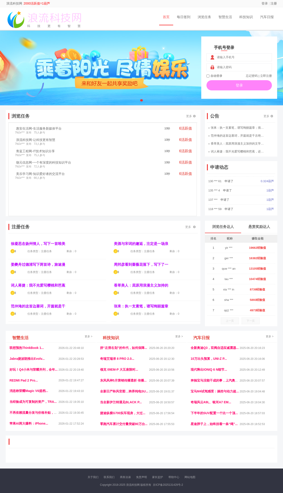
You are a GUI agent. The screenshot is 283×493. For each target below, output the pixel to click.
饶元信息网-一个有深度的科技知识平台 (43, 162)
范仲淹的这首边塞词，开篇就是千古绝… (236, 135)
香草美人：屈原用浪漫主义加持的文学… (236, 143)
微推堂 (215, 459)
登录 (264, 3)
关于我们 (93, 477)
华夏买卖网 (193, 459)
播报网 (192, 455)
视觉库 (135, 455)
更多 (191, 116)
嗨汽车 (173, 455)
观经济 (202, 455)
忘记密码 (252, 75)
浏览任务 (204, 17)
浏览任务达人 (223, 227)
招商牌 (83, 459)
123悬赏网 (258, 455)
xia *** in (228, 289)
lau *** (229, 279)
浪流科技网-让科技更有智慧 (35, 140)
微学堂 (93, 459)
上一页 (230, 320)
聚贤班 (151, 459)
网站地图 (190, 477)
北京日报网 (163, 459)
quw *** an (229, 268)
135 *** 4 (214, 198)
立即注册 (266, 75)
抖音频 (116, 455)
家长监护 (157, 477)
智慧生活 (225, 17)
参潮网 (125, 455)
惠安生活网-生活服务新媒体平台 (39, 128)
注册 (274, 3)
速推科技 (225, 455)
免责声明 (141, 477)
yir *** (229, 247)
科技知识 (246, 17)
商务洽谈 (125, 477)
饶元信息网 (33, 455)
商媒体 (131, 459)
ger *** (228, 258)
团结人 (225, 459)
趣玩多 (259, 459)
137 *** (213, 207)
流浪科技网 (63, 455)
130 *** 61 (215, 188)
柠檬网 (42, 459)
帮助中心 (173, 477)
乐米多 (122, 459)
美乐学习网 (18, 455)
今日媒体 (213, 455)
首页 (166, 17)
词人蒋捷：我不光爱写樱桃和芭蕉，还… (236, 151)
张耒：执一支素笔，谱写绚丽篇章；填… (236, 127)
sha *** (228, 300)
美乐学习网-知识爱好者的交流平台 (40, 174)
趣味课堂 (62, 459)
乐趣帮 (52, 459)
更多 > (88, 336)
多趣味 (32, 459)
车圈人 (183, 455)
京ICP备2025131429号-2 (168, 484)
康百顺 (23, 459)
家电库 (246, 455)
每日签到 (183, 17)
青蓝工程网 (48, 455)
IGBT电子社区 (149, 455)
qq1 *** (228, 310)
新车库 (206, 459)
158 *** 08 (215, 179)
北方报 (237, 455)
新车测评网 (247, 459)
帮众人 (235, 459)
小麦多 (141, 459)
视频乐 (91, 455)
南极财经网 (178, 459)
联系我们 (109, 477)
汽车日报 (267, 17)
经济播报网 (103, 455)
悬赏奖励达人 (259, 227)
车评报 (163, 455)
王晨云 (74, 459)
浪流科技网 (14, 3)
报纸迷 (112, 459)
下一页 (251, 320)
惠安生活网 (79, 455)
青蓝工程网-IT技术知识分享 (35, 151)
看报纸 (102, 459)
